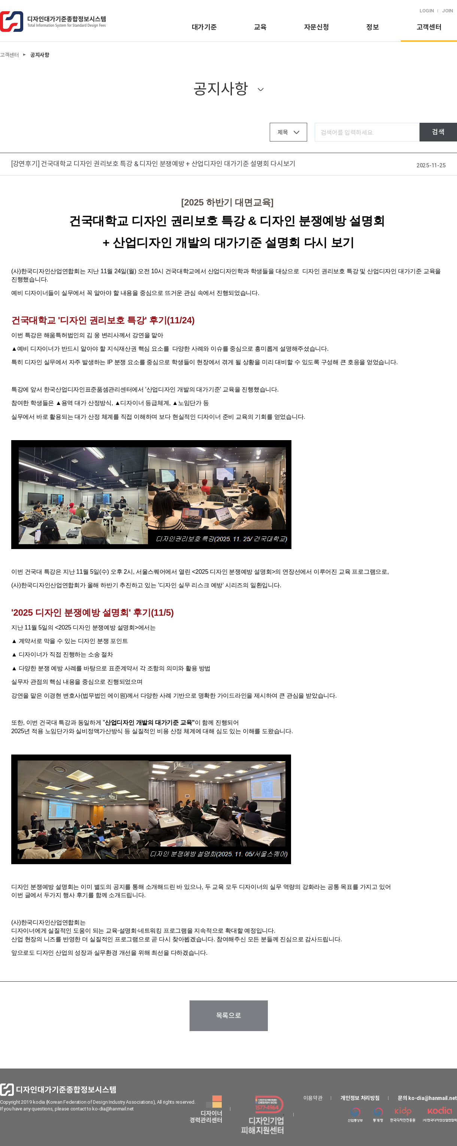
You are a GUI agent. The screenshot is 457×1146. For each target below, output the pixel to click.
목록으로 (228, 1015)
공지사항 (220, 89)
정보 (372, 27)
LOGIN (427, 10)
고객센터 (429, 27)
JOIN (447, 10)
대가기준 (204, 27)
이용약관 (313, 1098)
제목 (283, 132)
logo (53, 21)
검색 (438, 132)
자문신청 (316, 27)
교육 (260, 27)
